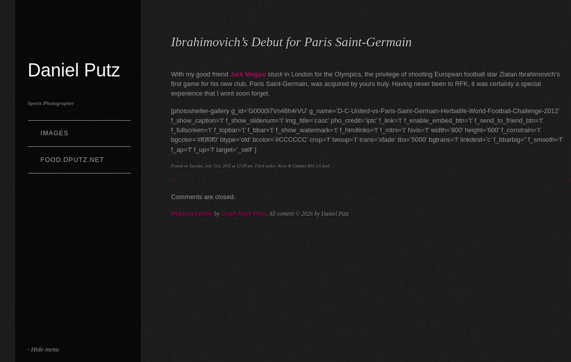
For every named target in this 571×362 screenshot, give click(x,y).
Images (55, 133)
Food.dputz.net (72, 159)
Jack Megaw (248, 74)
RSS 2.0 (314, 165)
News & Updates (292, 165)
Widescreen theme (192, 214)
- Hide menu (43, 349)
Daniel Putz (74, 70)
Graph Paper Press (243, 214)
